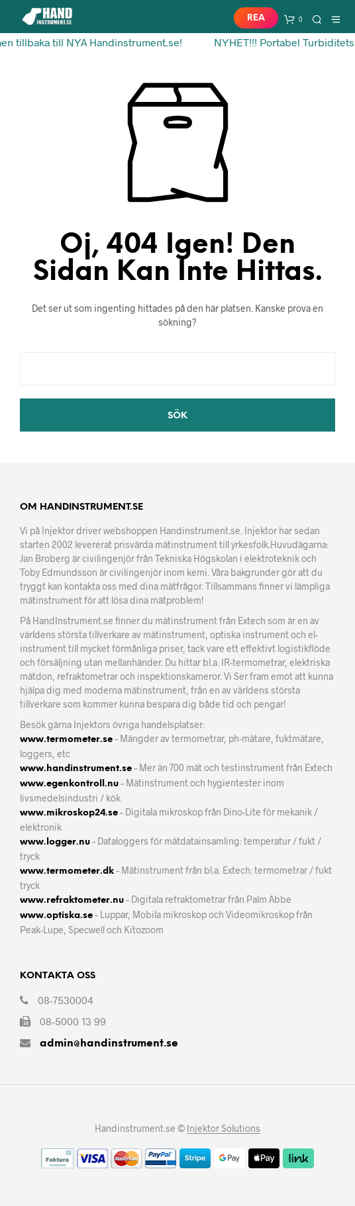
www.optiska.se (56, 916)
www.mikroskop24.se (69, 813)
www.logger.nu (55, 842)
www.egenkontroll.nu (69, 784)
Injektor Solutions (223, 1128)
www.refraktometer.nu (72, 900)
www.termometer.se (66, 740)
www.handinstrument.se (76, 769)
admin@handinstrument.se (109, 1043)
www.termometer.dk (67, 871)
